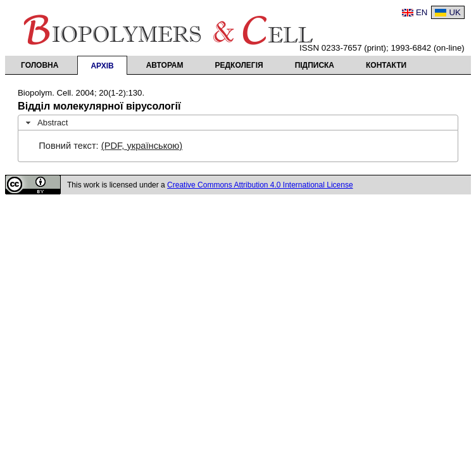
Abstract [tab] (45, 123)
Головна (39, 65)
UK (455, 12)
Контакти (386, 65)
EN (422, 12)
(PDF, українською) (142, 146)
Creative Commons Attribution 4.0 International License (260, 184)
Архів (102, 65)
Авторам (165, 65)
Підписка (314, 65)
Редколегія (239, 65)
